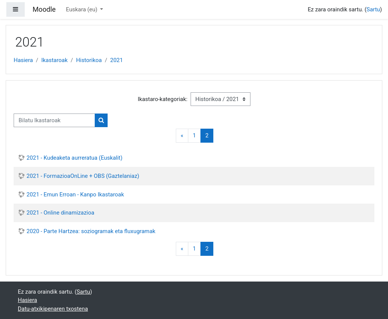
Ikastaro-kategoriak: (162, 99)
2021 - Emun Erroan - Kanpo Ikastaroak (75, 194)
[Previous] (182, 136)
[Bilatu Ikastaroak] (54, 120)
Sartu (373, 9)
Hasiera (23, 60)
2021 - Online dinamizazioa (60, 212)
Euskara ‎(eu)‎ (82, 9)
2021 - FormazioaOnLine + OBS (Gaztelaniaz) (83, 176)
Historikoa (89, 60)
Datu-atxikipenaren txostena (53, 308)
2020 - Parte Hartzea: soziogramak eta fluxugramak (91, 231)
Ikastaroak (54, 60)
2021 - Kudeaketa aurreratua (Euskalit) (74, 157)
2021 (116, 60)
